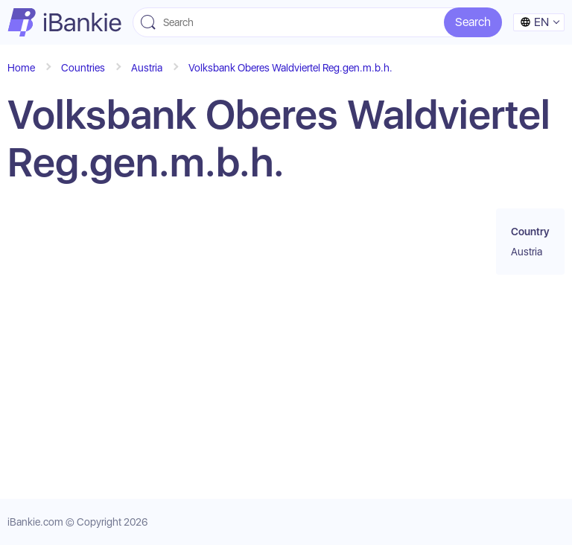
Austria (146, 68)
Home (21, 68)
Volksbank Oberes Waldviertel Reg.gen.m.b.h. (290, 68)
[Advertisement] (229, 342)
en (534, 22)
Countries (83, 68)
